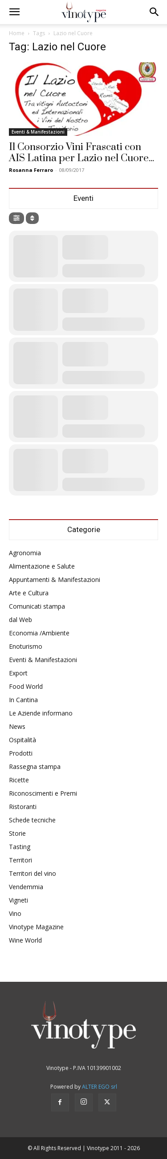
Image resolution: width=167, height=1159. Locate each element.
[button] (14, 12)
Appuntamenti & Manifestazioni (54, 579)
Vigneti (18, 900)
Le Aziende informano (41, 713)
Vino (15, 913)
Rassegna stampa (35, 766)
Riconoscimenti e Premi (43, 793)
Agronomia (25, 553)
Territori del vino (32, 873)
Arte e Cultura (29, 593)
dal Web (20, 619)
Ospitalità (22, 740)
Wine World (25, 940)
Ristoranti (23, 806)
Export (18, 673)
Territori (20, 860)
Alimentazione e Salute (42, 566)
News (17, 726)
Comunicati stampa (37, 606)
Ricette (19, 780)
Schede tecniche (32, 820)
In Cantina (23, 699)
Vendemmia (26, 886)
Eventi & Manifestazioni (38, 132)
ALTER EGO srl (99, 1086)
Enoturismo (25, 646)
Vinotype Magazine (36, 927)
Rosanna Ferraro (31, 170)
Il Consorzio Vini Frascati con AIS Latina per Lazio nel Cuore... (81, 153)
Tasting (19, 846)
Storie (17, 833)
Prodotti (21, 753)
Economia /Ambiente (39, 633)
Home (16, 33)
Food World (26, 686)
